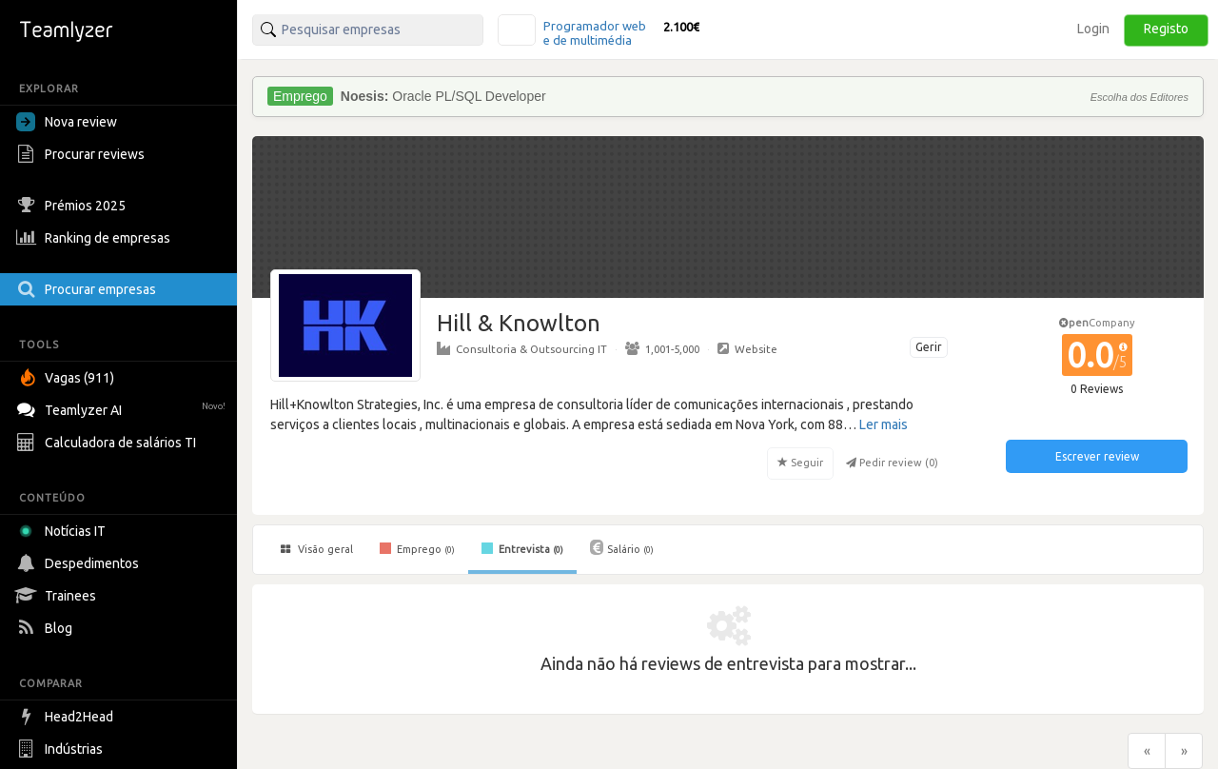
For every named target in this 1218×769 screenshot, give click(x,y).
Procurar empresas (88, 289)
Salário (622, 547)
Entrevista (522, 548)
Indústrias (62, 749)
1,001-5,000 (662, 348)
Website (747, 348)
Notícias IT (64, 531)
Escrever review (1097, 456)
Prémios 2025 (73, 205)
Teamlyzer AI (123, 408)
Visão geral (317, 549)
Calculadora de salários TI (108, 442)
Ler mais (883, 424)
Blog (46, 628)
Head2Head (67, 716)
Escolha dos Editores (1139, 97)
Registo (1166, 28)
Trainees (58, 595)
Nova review (66, 121)
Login (1093, 28)
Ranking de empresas (95, 238)
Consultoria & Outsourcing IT (522, 348)
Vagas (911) (67, 377)
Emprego (417, 548)
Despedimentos (80, 563)
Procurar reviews (83, 154)
